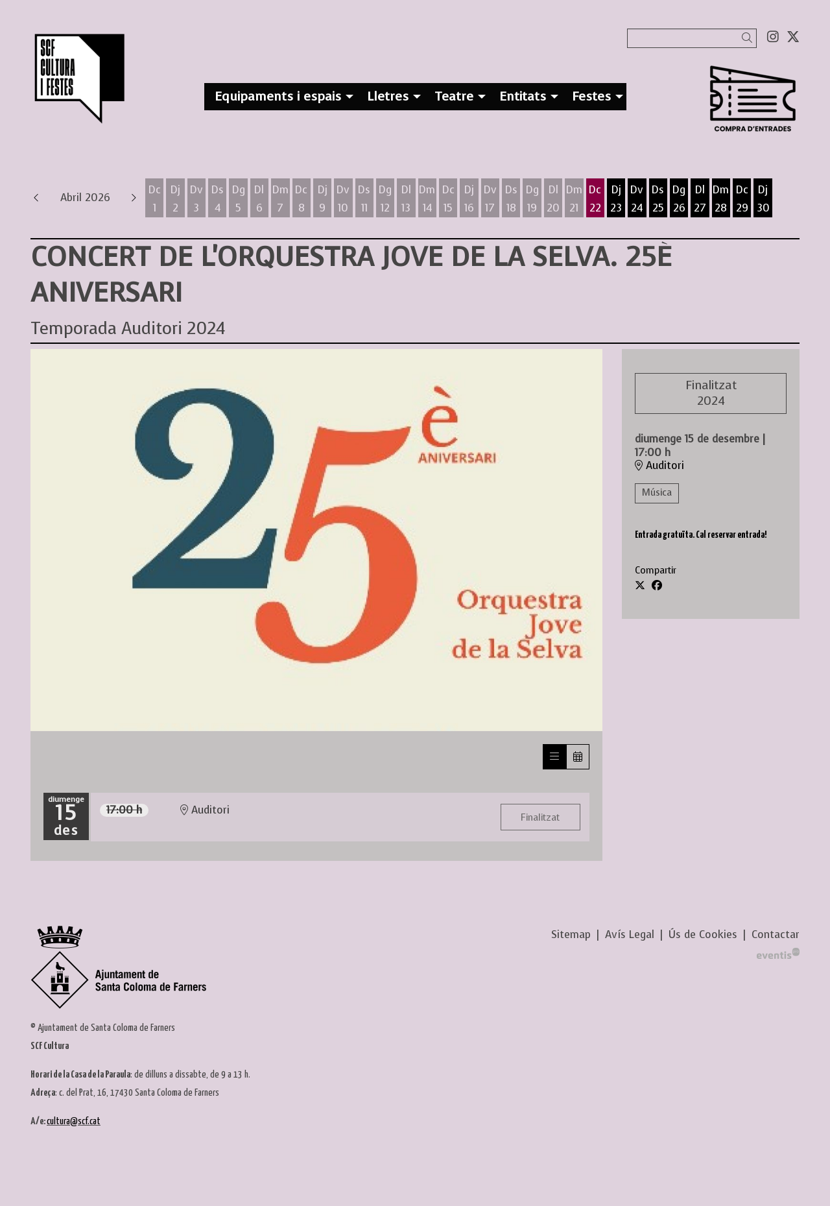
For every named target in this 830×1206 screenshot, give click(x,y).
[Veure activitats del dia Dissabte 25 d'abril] (658, 199)
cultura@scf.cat (74, 1121)
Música (657, 493)
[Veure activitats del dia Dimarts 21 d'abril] (574, 199)
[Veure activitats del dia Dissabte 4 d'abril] (217, 199)
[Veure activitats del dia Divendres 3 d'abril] (196, 199)
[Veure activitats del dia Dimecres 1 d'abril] (154, 199)
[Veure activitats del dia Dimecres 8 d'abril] (301, 199)
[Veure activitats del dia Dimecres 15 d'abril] (448, 199)
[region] (316, 539)
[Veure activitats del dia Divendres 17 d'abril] (490, 199)
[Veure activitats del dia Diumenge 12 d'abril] (385, 199)
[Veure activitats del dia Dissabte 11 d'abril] (364, 199)
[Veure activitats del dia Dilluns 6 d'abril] (259, 199)
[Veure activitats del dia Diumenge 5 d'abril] (238, 199)
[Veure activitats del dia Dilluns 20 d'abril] (553, 199)
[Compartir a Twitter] (640, 586)
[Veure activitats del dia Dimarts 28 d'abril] (721, 199)
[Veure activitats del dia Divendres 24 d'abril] (637, 199)
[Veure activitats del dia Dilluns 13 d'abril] (406, 199)
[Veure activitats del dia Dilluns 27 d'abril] (700, 199)
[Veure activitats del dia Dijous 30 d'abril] (762, 199)
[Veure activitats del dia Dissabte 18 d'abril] (511, 199)
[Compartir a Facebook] (657, 586)
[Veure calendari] (577, 756)
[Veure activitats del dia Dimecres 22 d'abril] (595, 199)
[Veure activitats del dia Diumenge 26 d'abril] (679, 199)
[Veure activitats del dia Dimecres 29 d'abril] (742, 199)
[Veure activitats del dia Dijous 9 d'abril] (322, 199)
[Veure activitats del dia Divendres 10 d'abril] (343, 199)
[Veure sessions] (554, 756)
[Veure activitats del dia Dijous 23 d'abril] (616, 199)
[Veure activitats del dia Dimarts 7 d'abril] (280, 199)
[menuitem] (773, 37)
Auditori (659, 465)
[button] (749, 38)
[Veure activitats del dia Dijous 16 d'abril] (469, 199)
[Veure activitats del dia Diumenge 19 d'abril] (532, 199)
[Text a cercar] (692, 38)
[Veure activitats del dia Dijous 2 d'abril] (175, 199)
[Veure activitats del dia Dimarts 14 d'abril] (427, 199)
